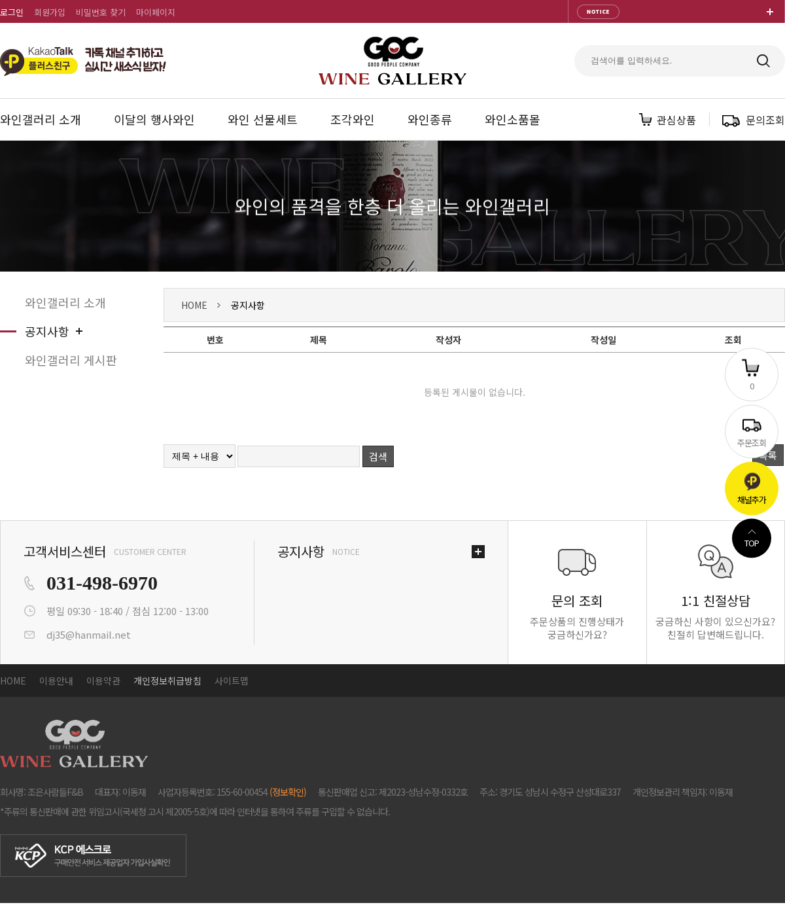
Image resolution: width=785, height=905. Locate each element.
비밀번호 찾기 (101, 12)
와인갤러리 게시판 (71, 359)
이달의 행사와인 (154, 119)
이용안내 (56, 680)
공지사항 (47, 331)
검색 (378, 456)
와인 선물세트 (263, 119)
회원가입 (49, 12)
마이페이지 (155, 12)
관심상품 (676, 120)
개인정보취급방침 (167, 680)
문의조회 (765, 120)
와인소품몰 (512, 119)
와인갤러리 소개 (40, 119)
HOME (194, 304)
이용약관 (103, 680)
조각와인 (352, 119)
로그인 (12, 12)
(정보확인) (288, 791)
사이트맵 (232, 680)
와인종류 (430, 119)
